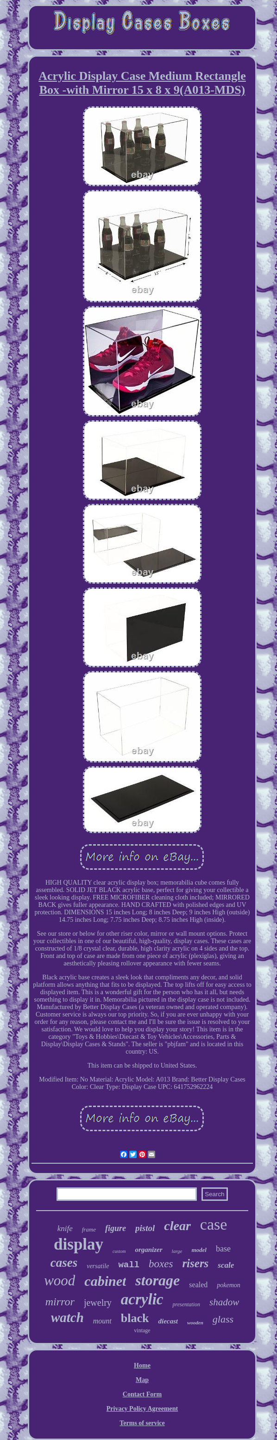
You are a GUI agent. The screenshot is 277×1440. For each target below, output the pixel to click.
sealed (198, 1285)
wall (128, 1265)
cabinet (105, 1281)
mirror (60, 1302)
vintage (142, 1330)
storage (157, 1280)
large (177, 1251)
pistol (145, 1228)
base (223, 1248)
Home (142, 1365)
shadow (224, 1302)
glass (223, 1319)
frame (89, 1229)
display (78, 1244)
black (135, 1318)
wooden (195, 1322)
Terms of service (142, 1423)
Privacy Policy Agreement (142, 1408)
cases (63, 1263)
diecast (168, 1321)
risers (195, 1263)
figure (115, 1228)
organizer (148, 1249)
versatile (98, 1266)
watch (67, 1317)
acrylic (142, 1299)
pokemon (228, 1285)
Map (142, 1379)
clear (177, 1225)
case (213, 1224)
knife (65, 1228)
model (199, 1249)
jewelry (98, 1302)
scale (226, 1265)
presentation (186, 1304)
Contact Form (142, 1394)
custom (119, 1251)
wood (59, 1280)
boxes (161, 1264)
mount (102, 1321)
